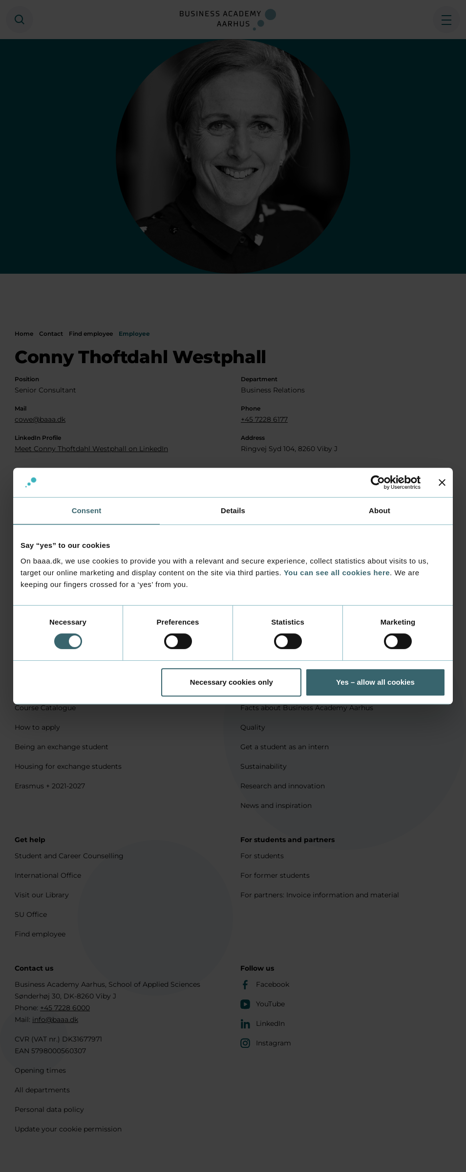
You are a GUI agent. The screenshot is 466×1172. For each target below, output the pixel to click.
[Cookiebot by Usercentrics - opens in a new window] (378, 482)
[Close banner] (442, 482)
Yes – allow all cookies (375, 682)
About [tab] (379, 510)
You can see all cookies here (337, 572)
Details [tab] (233, 510)
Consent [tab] (87, 510)
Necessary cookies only (231, 682)
